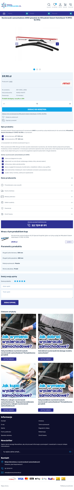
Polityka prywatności (66, 486)
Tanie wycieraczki (44, 424)
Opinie (3, 428)
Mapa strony (5, 486)
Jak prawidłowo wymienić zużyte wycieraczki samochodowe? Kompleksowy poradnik (18, 353)
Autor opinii (6, 286)
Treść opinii (6, 292)
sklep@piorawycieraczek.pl (13, 472)
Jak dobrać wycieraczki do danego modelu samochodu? (55, 352)
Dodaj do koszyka (37, 109)
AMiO (10, 81)
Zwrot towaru (43, 435)
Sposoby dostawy (6, 435)
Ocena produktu (6, 281)
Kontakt (3, 421)
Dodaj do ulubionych (12, 117)
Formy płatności (6, 432)
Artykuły (41, 421)
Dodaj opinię (9, 302)
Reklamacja (42, 432)
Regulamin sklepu (44, 428)
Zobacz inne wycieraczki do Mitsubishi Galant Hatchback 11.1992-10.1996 (24, 114)
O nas (2, 424)
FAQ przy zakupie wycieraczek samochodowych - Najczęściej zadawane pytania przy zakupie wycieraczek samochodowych (17, 403)
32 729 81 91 (8, 468)
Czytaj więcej (8, 359)
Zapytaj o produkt (11, 120)
